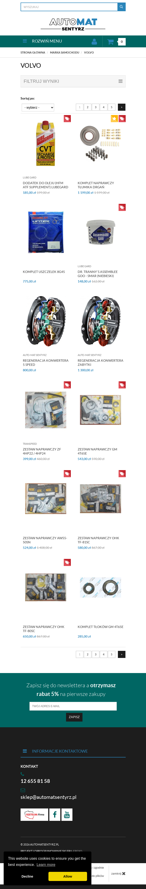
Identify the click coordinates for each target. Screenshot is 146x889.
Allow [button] (67, 876)
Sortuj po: (28, 98)
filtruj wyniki (73, 81)
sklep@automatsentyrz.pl (49, 797)
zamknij (118, 873)
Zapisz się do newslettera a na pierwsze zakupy (71, 689)
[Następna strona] (121, 107)
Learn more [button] (46, 865)
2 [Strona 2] (87, 107)
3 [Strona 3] (95, 107)
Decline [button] (27, 876)
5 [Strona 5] (111, 107)
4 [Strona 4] (103, 107)
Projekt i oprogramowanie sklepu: (51, 851)
